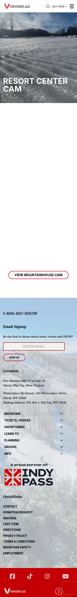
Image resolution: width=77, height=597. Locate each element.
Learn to (11, 433)
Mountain (12, 413)
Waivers (9, 518)
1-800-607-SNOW (20, 313)
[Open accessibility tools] (58, 591)
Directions (12, 529)
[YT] (64, 574)
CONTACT (10, 506)
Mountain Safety (17, 547)
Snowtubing (14, 427)
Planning (12, 440)
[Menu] (72, 6)
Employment (13, 553)
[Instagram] (47, 574)
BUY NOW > (59, 6)
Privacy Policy (15, 535)
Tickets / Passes (17, 420)
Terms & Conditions (19, 541)
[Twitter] (29, 574)
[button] (62, 413)
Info (7, 453)
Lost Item (10, 524)
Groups (10, 447)
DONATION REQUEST (18, 512)
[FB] (12, 574)
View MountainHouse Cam (39, 275)
